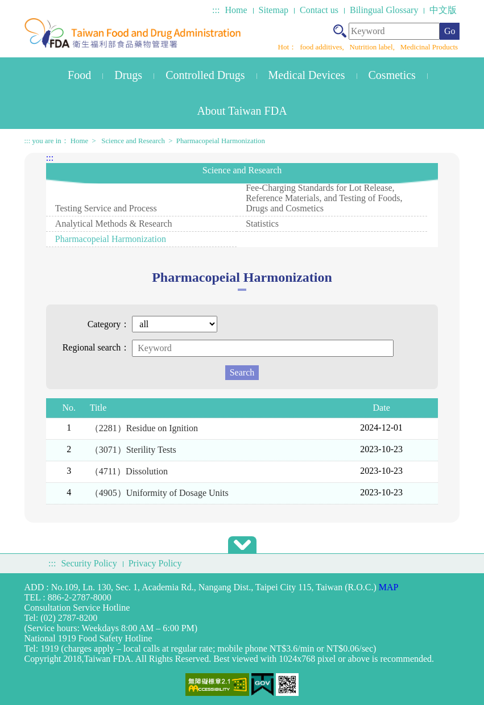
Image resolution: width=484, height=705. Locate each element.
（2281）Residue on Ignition (144, 428)
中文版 (443, 10)
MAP (389, 587)
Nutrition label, (373, 47)
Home (236, 10)
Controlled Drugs (205, 75)
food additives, (323, 47)
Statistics (262, 223)
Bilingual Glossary (384, 10)
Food (79, 75)
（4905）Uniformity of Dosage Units (159, 493)
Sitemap (273, 10)
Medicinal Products (429, 47)
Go (450, 31)
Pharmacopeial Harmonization (220, 141)
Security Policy (89, 563)
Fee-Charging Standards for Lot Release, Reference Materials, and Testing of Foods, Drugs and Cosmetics (324, 198)
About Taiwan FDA (242, 111)
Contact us (319, 10)
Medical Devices (306, 75)
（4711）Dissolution (129, 471)
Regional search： (96, 347)
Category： (109, 324)
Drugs (128, 75)
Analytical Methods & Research (113, 223)
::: (216, 10)
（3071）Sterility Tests (133, 449)
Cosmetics (392, 75)
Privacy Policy (155, 563)
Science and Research (133, 141)
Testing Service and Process (106, 208)
